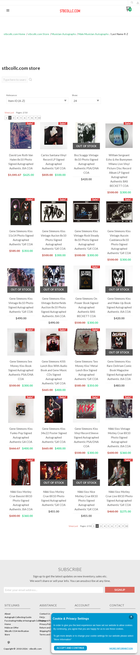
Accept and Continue (70, 648)
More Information (121, 648)
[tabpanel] (70, 311)
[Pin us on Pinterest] (8, 642)
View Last (9, 112)
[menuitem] (17, 614)
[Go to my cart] (129, 10)
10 (39, 117)
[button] (132, 2)
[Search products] (15, 80)
